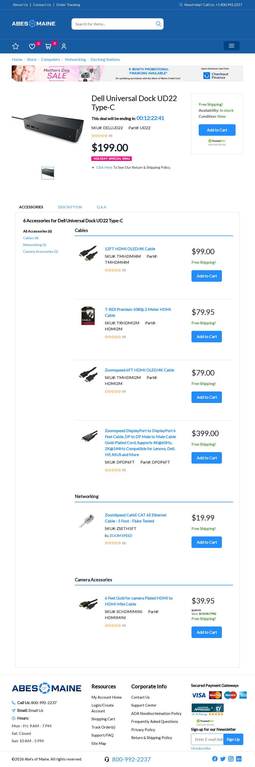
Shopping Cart (103, 719)
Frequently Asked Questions (154, 721)
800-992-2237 (44, 702)
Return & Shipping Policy (151, 737)
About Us (20, 4)
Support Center (144, 705)
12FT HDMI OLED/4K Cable (130, 248)
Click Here (104, 167)
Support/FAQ (102, 735)
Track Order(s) (103, 727)
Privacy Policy (143, 729)
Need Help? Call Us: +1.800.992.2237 (213, 4)
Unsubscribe (201, 748)
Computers (50, 59)
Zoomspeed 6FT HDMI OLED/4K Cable (139, 370)
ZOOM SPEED (121, 535)
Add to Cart (217, 130)
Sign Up (233, 739)
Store (31, 59)
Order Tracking (68, 4)
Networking (75, 59)
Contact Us (42, 4)
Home (17, 59)
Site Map (98, 743)
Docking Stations (105, 59)
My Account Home (106, 697)
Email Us (35, 710)
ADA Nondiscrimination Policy (156, 713)
